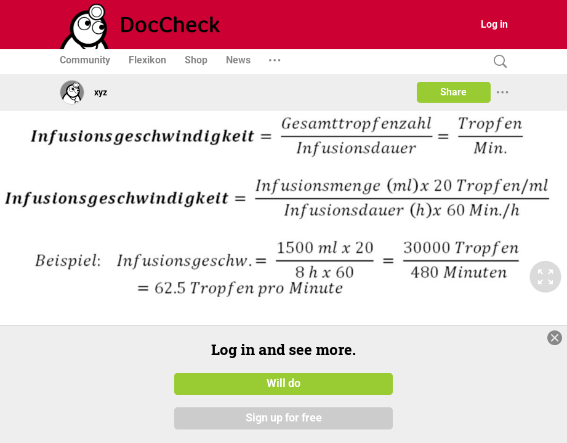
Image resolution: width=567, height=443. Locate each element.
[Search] (497, 61)
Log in (494, 24)
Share (453, 92)
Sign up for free (284, 418)
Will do (283, 383)
